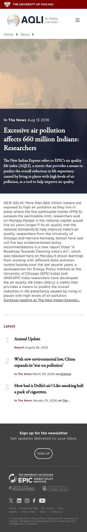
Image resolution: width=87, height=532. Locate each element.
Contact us (56, 511)
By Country (48, 508)
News (25, 34)
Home (8, 34)
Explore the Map (28, 508)
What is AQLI (28, 511)
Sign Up (43, 453)
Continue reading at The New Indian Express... (42, 300)
